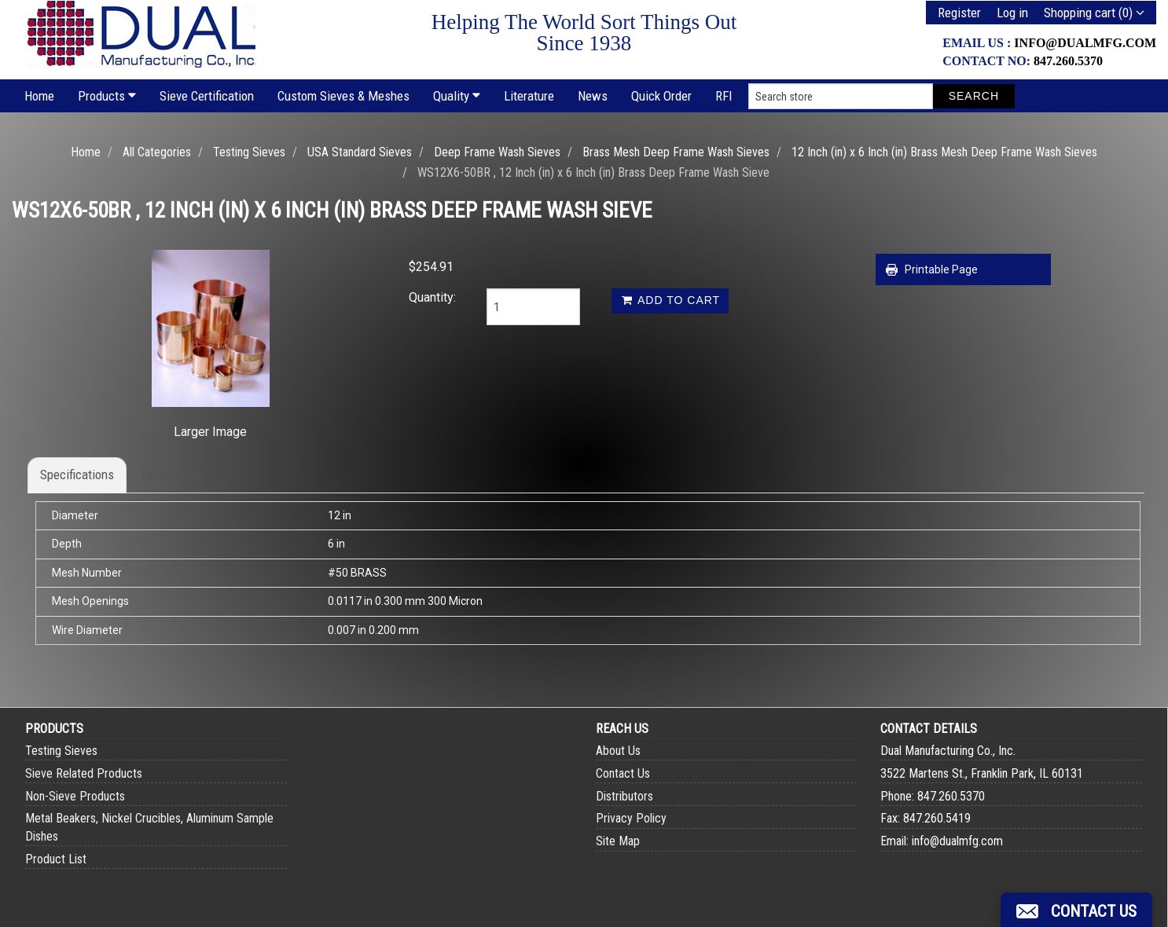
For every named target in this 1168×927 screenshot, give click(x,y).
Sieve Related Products (83, 773)
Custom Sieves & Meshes (343, 96)
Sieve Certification (207, 96)
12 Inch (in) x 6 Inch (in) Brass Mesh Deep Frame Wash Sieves (944, 152)
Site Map (618, 841)
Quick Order (661, 96)
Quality (456, 96)
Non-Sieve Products (75, 796)
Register (959, 12)
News (593, 96)
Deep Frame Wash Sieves (497, 152)
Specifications (77, 474)
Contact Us (623, 773)
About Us (618, 750)
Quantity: (432, 297)
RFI (724, 96)
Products (107, 96)
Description (170, 474)
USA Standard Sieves (359, 152)
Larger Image (210, 431)
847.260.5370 (1068, 61)
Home (39, 96)
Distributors (624, 796)
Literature (529, 96)
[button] (1076, 909)
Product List (55, 859)
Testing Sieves (249, 152)
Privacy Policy (631, 818)
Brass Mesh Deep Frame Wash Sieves (675, 152)
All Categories (157, 152)
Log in (1012, 12)
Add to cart (670, 300)
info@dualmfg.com (1085, 42)
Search (974, 96)
